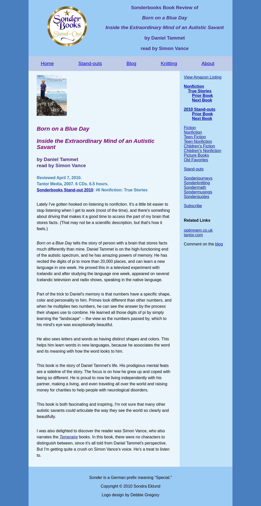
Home (47, 63)
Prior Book (202, 95)
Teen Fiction (195, 137)
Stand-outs (90, 63)
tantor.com (193, 235)
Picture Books (196, 155)
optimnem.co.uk (198, 230)
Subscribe (193, 206)
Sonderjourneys (198, 178)
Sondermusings (198, 192)
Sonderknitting (197, 183)
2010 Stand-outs (199, 109)
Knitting (169, 63)
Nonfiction (194, 86)
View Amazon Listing (202, 77)
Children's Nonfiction (202, 151)
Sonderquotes (196, 196)
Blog (131, 63)
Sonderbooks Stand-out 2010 (65, 190)
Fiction (190, 128)
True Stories (199, 91)
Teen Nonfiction (198, 141)
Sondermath (195, 187)
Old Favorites (196, 160)
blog (219, 244)
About (208, 63)
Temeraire (69, 437)
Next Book (202, 100)
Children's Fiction (199, 146)
